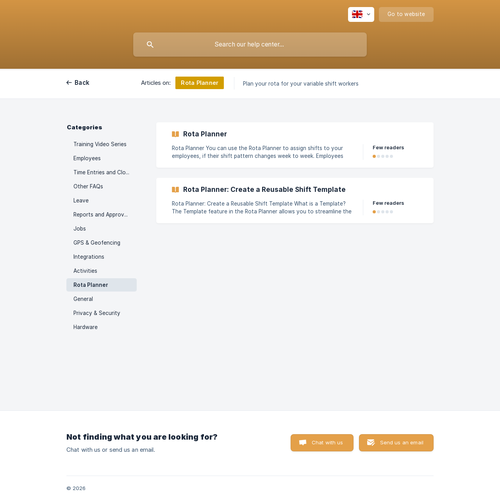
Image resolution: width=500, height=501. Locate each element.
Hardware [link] (85, 327)
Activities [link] (85, 271)
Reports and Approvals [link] (102, 214)
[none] (361, 14)
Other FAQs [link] (88, 186)
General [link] (83, 299)
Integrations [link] (88, 257)
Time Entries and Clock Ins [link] (105, 172)
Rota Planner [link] (90, 285)
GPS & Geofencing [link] (96, 243)
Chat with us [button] (327, 442)
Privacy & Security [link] (96, 313)
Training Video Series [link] (100, 144)
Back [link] (82, 82)
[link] (295, 145)
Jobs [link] (79, 228)
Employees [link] (87, 158)
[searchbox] (250, 44)
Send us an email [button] (401, 442)
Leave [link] (81, 200)
